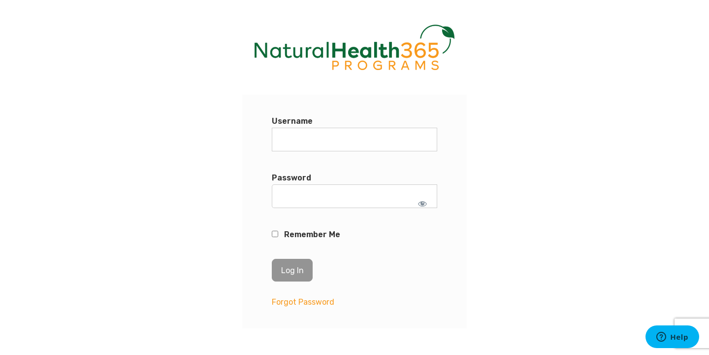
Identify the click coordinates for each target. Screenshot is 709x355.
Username (292, 121)
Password (291, 177)
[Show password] (422, 203)
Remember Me (306, 234)
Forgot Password (303, 302)
